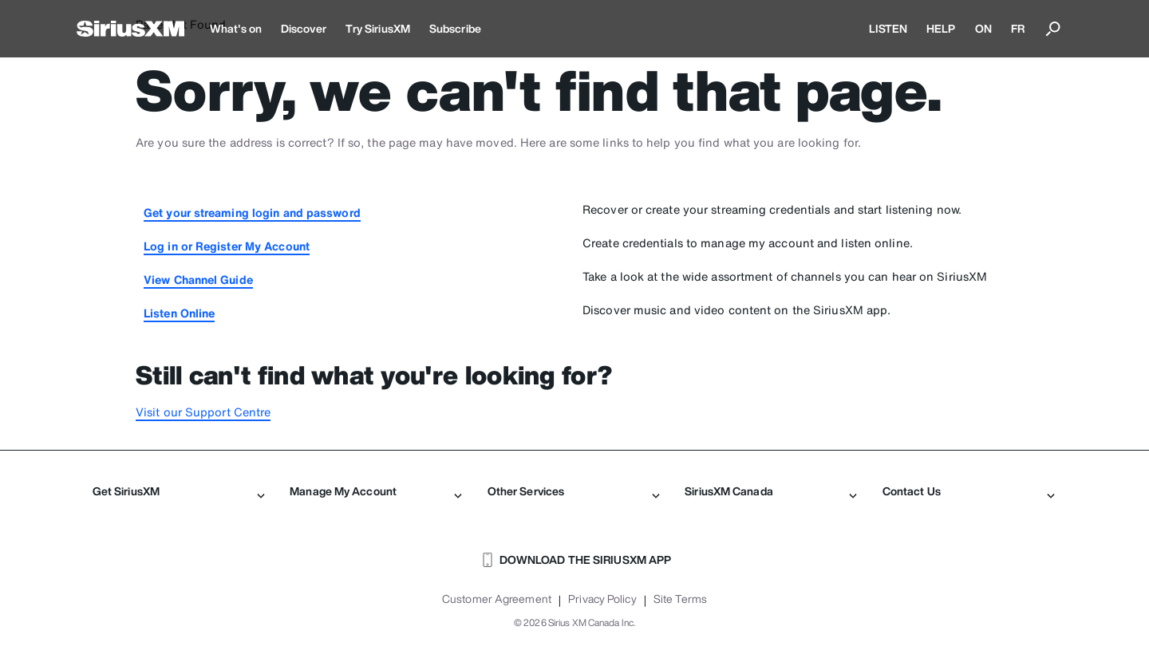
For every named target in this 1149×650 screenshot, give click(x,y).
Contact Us (968, 491)
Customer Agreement (496, 599)
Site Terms (680, 599)
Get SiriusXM (179, 491)
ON (983, 28)
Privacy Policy (602, 599)
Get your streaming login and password (252, 212)
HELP (940, 28)
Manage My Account (376, 491)
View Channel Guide (198, 279)
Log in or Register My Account (227, 246)
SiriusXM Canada (771, 491)
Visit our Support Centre (203, 412)
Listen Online (179, 313)
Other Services (574, 491)
